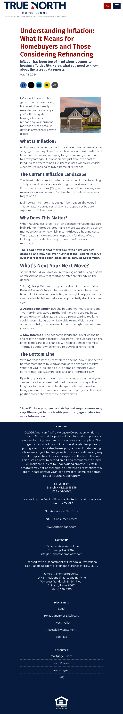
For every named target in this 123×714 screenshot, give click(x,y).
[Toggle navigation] (117, 6)
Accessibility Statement (62, 629)
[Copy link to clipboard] (54, 85)
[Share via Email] (47, 85)
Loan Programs (61, 670)
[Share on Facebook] (23, 85)
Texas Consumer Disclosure (62, 615)
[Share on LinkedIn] (39, 85)
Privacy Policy (62, 622)
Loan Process (61, 663)
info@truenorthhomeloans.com (61, 554)
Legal (61, 608)
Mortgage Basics (61, 656)
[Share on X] (31, 85)
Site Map (61, 636)
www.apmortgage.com (61, 526)
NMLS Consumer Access (61, 519)
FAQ (61, 677)
